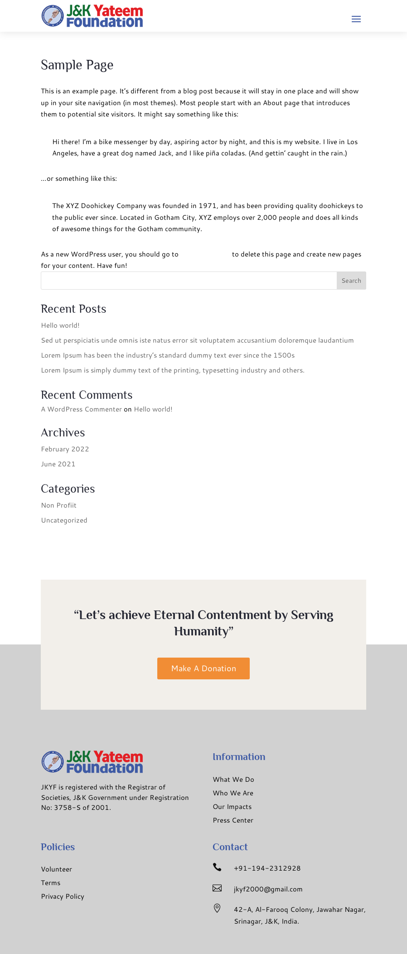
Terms (50, 882)
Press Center (233, 820)
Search (351, 280)
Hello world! (60, 325)
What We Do (233, 779)
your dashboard (205, 254)
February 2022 (65, 449)
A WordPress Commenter (81, 409)
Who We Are (233, 793)
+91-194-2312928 (267, 868)
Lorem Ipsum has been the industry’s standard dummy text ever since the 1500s (168, 355)
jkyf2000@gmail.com (268, 889)
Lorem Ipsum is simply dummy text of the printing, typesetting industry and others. (173, 370)
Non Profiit (59, 505)
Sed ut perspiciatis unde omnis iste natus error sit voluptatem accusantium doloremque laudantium (197, 340)
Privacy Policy (62, 896)
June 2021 (58, 464)
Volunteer (56, 869)
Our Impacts (232, 806)
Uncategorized (64, 520)
